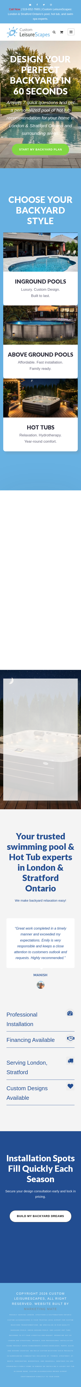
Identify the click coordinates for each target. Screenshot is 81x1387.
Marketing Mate (40, 1309)
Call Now (15, 9)
